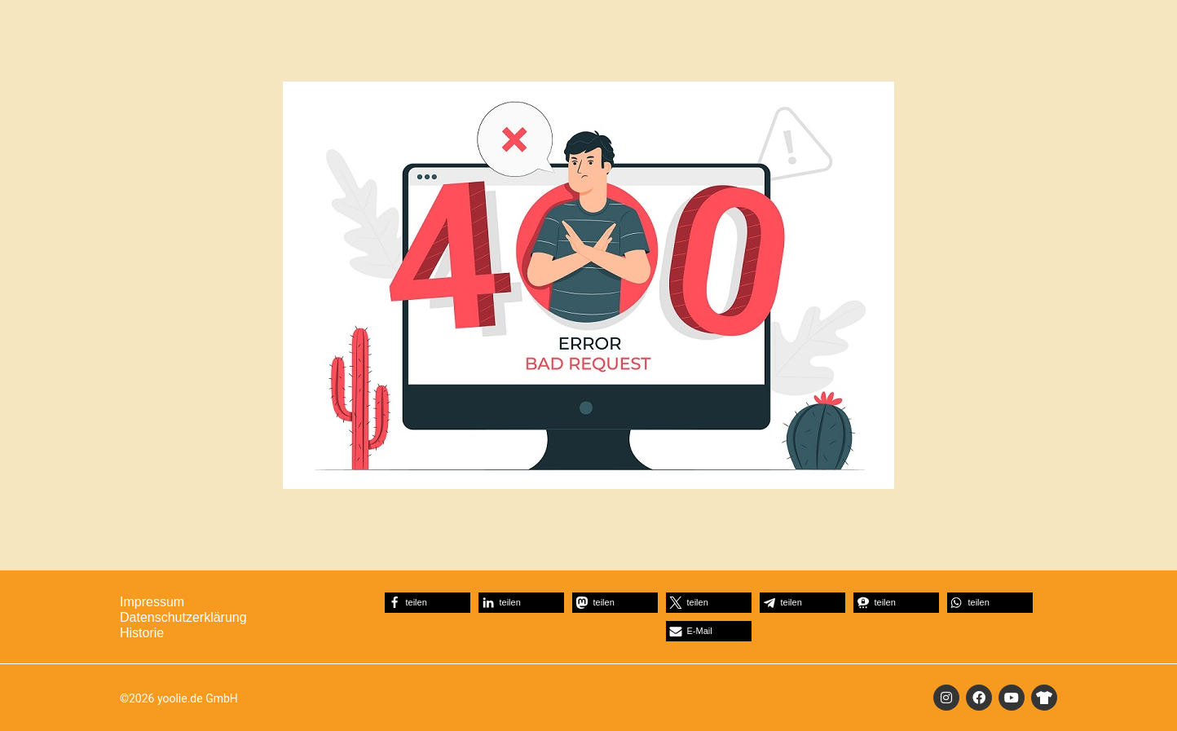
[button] (427, 602)
